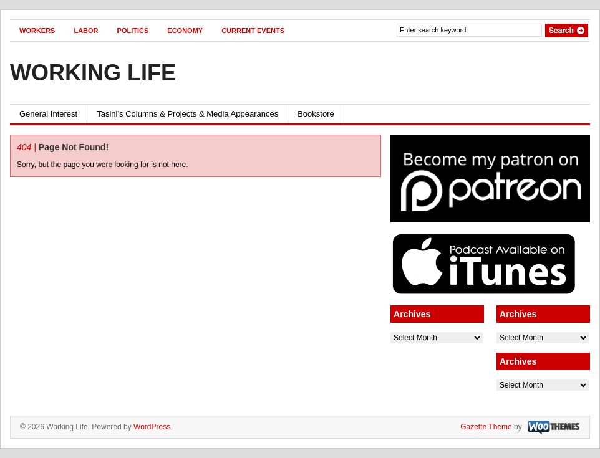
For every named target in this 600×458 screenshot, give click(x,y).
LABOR (86, 30)
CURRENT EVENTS (252, 30)
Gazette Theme (486, 426)
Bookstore (316, 113)
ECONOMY (185, 30)
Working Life (93, 72)
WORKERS (37, 30)
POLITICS (133, 30)
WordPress (151, 426)
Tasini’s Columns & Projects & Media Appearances (187, 113)
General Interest (48, 113)
